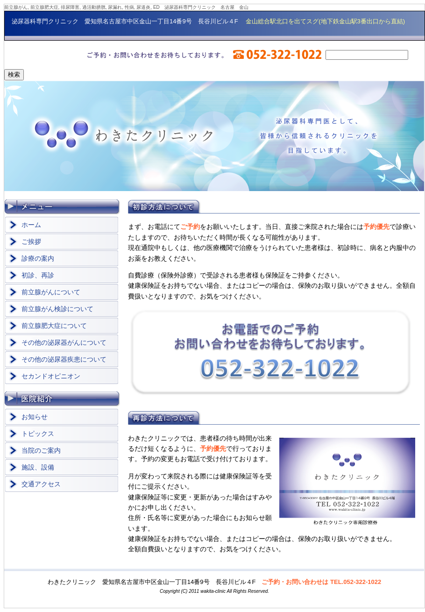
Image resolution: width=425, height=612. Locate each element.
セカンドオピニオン (50, 376)
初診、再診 (37, 275)
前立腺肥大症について (54, 325)
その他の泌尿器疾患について (63, 359)
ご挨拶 (31, 241)
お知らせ (34, 416)
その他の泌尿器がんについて (63, 342)
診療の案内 (37, 258)
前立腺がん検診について (57, 309)
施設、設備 (37, 467)
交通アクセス (41, 484)
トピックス (37, 433)
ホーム (31, 224)
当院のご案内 (41, 450)
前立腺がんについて (50, 292)
